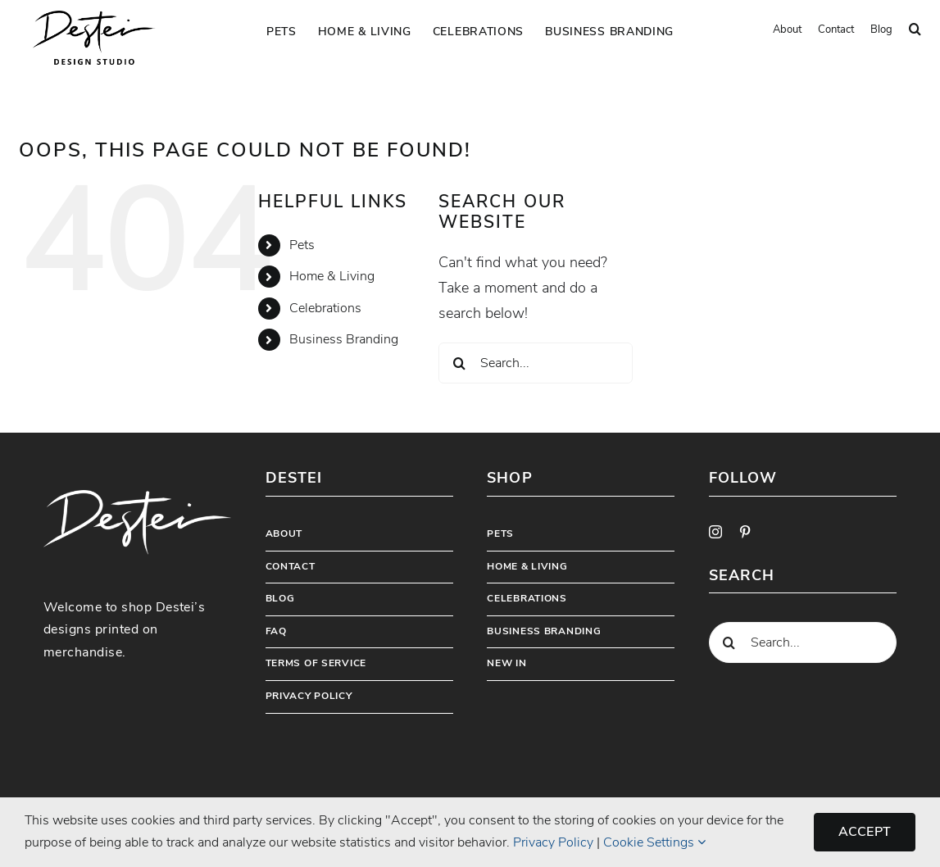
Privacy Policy (553, 842)
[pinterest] (745, 531)
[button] (915, 29)
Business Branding (343, 339)
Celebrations (325, 308)
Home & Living (332, 276)
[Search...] (535, 363)
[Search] (458, 363)
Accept (864, 832)
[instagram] (715, 531)
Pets (302, 245)
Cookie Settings (654, 842)
